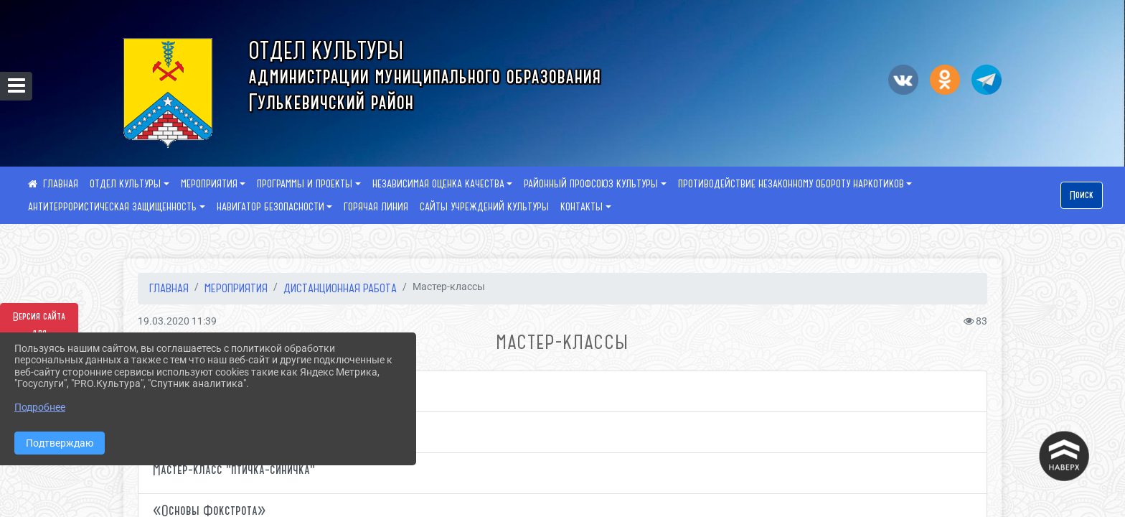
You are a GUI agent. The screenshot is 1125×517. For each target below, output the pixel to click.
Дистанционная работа (340, 288)
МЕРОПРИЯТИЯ (209, 183)
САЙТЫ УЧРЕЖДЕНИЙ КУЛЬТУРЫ (484, 206)
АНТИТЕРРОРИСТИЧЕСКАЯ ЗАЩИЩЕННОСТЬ (112, 206)
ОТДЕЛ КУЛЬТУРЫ (125, 183)
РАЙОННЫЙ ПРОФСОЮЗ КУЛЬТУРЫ (591, 183)
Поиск (1081, 195)
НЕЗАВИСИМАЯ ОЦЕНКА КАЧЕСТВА (438, 183)
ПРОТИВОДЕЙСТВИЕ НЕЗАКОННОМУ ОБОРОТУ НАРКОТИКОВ (791, 183)
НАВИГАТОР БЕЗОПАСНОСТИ (270, 206)
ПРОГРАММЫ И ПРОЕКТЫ (304, 183)
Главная (169, 288)
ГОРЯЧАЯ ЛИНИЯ (376, 206)
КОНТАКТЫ (581, 206)
